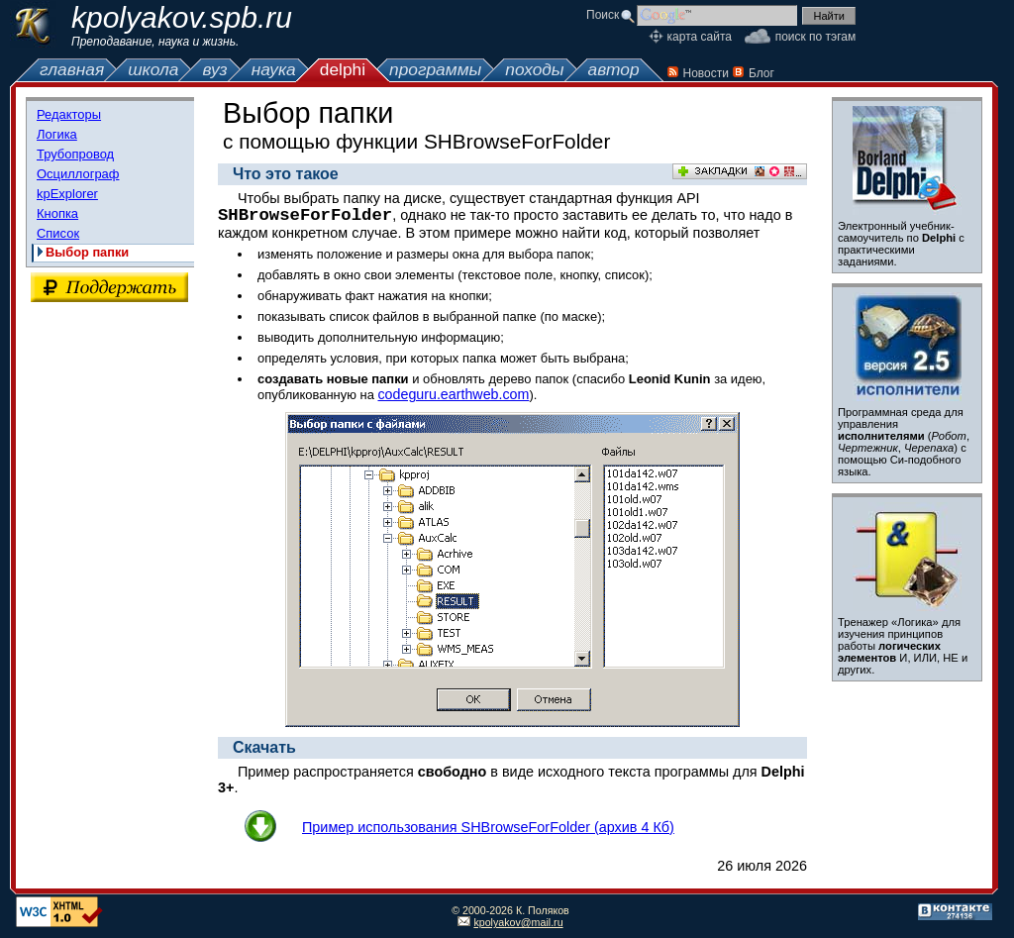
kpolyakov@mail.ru (517, 922)
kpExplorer (67, 193)
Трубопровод (75, 154)
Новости (706, 73)
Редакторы (69, 114)
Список (58, 233)
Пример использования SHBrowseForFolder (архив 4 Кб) (488, 827)
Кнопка (57, 213)
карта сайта (699, 37)
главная (72, 69)
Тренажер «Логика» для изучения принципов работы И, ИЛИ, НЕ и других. (902, 646)
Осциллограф (78, 173)
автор (614, 69)
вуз (214, 69)
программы (435, 69)
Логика (57, 134)
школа (153, 69)
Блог (761, 73)
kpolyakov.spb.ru (181, 17)
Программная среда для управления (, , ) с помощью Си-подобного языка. (903, 441)
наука (274, 69)
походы (534, 69)
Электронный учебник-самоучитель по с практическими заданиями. (901, 243)
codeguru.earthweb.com (453, 394)
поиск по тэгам (816, 37)
